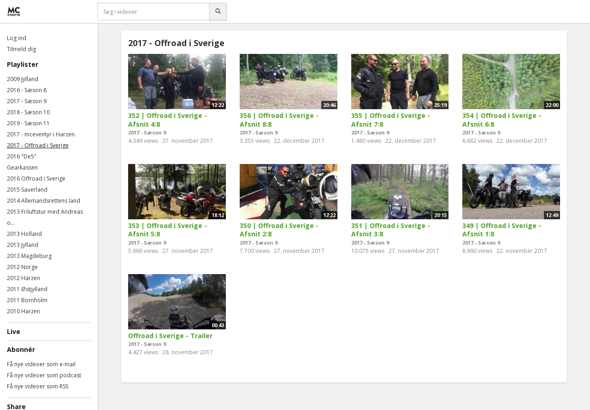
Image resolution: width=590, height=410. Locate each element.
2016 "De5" (21, 156)
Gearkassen (22, 167)
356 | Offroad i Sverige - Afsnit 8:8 (279, 120)
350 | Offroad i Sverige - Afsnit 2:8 (279, 230)
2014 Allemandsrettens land (43, 201)
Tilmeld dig (21, 49)
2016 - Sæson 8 (27, 90)
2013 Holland (24, 234)
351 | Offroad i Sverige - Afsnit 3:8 (390, 230)
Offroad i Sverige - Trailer (170, 335)
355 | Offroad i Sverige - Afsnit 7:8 (390, 120)
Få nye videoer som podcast (44, 375)
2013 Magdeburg (29, 256)
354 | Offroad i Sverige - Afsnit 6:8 (501, 120)
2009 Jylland (22, 79)
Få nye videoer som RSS (37, 386)
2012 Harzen (23, 278)
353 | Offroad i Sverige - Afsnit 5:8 (167, 230)
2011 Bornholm (27, 300)
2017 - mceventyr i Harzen (41, 134)
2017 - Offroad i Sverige (38, 145)
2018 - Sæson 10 (28, 112)
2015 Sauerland (27, 189)
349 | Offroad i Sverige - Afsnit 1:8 (501, 230)
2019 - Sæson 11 (28, 123)
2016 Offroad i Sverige (36, 178)
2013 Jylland (22, 245)
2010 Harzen (23, 311)
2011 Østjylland (27, 289)
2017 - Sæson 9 (27, 101)
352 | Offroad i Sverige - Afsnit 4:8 (167, 120)
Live (13, 331)
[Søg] (218, 11)
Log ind (16, 38)
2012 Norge (22, 267)
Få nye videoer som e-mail (41, 364)
